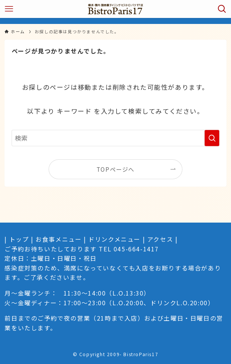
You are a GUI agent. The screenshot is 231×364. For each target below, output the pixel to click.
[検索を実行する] (211, 138)
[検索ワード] (115, 138)
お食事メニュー (58, 239)
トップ (19, 239)
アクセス (160, 239)
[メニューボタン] (9, 9)
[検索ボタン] (222, 9)
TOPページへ (115, 169)
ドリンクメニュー (114, 239)
